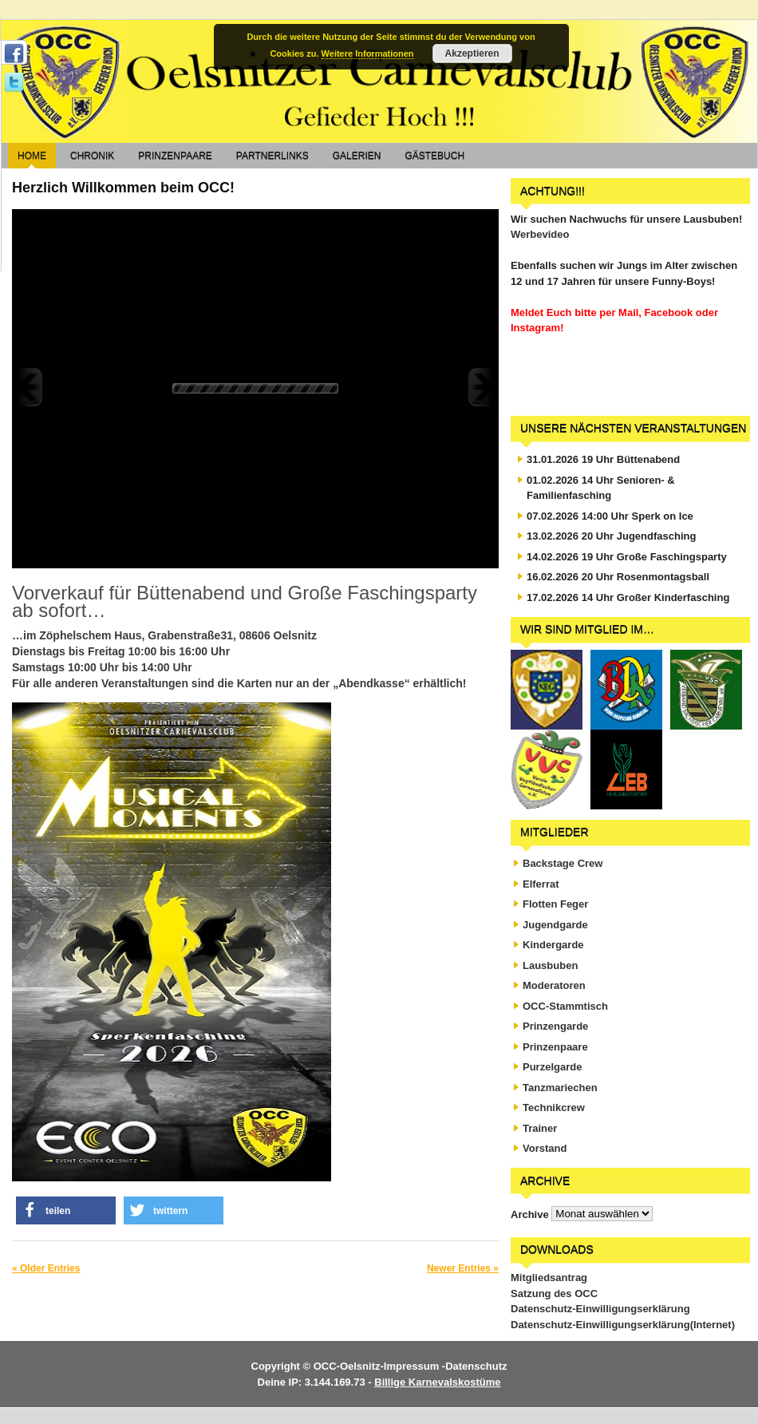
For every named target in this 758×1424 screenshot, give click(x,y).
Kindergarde (553, 945)
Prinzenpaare (174, 155)
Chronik (92, 155)
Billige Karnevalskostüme (437, 1382)
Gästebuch (434, 155)
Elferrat (541, 884)
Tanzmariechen (560, 1088)
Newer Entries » (463, 1268)
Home (32, 155)
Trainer (540, 1128)
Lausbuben (550, 965)
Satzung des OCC (554, 1293)
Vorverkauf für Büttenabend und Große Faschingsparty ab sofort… (244, 601)
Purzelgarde (552, 1067)
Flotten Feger (555, 904)
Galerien (357, 155)
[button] (66, 1210)
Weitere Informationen (368, 53)
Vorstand (545, 1148)
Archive (530, 1214)
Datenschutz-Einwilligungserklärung (600, 1309)
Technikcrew (554, 1107)
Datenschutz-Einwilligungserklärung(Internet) (623, 1325)
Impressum (411, 1366)
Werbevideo (540, 234)
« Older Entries (46, 1268)
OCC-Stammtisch (565, 1006)
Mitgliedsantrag (549, 1278)
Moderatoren (554, 985)
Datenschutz (476, 1366)
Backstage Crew (562, 863)
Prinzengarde (555, 1026)
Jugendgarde (555, 925)
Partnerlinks (272, 155)
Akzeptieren (472, 53)
